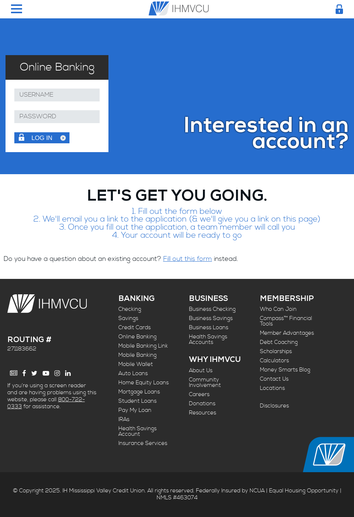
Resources (202, 412)
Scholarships (276, 351)
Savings (128, 318)
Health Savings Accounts (208, 339)
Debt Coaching (279, 342)
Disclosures (274, 405)
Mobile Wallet (135, 364)
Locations (272, 388)
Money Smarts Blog (285, 369)
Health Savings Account (137, 431)
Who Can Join (278, 309)
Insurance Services (142, 443)
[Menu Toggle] (16, 9)
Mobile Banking (137, 355)
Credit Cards (134, 327)
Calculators (274, 360)
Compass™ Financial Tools (286, 321)
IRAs (123, 419)
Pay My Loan (134, 410)
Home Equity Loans (143, 382)
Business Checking (212, 309)
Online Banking (137, 336)
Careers (199, 394)
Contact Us (274, 379)
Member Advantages (287, 333)
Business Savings (211, 318)
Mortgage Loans (139, 391)
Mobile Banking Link (143, 345)
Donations (202, 403)
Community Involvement (205, 382)
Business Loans (208, 327)
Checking (129, 309)
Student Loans (137, 401)
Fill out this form (187, 259)
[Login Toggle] (339, 9)
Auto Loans (133, 373)
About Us (200, 370)
